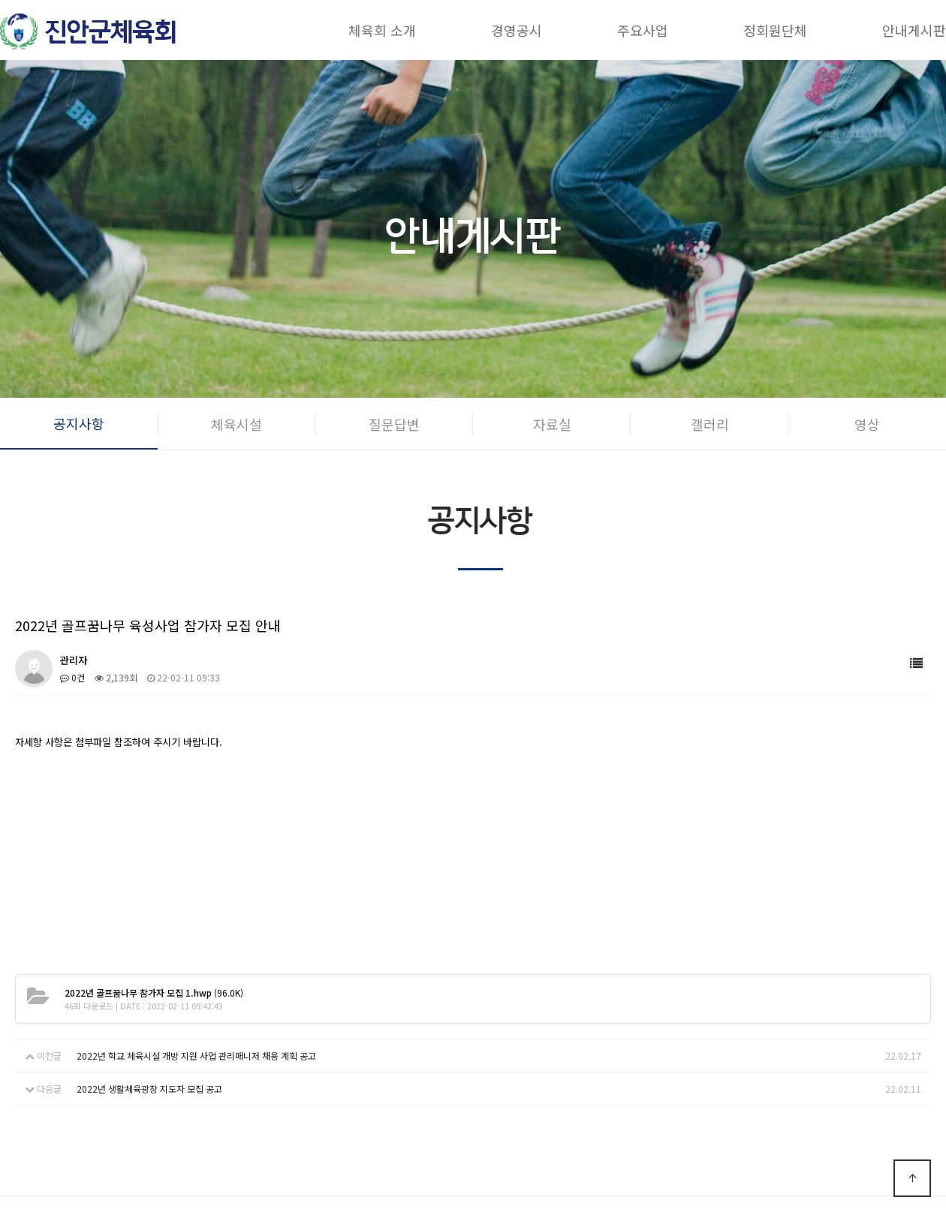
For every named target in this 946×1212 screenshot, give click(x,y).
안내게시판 (914, 30)
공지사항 (78, 423)
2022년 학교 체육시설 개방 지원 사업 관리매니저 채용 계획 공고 (196, 1055)
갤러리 (710, 424)
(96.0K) (154, 992)
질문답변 (394, 424)
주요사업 (642, 30)
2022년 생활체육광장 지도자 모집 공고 (149, 1088)
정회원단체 (775, 30)
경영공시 (516, 30)
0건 (72, 677)
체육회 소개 (382, 30)
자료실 (552, 424)
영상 (867, 424)
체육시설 (236, 424)
